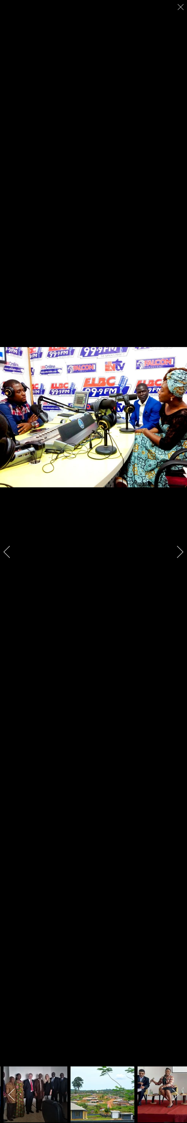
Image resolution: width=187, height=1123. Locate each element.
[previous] (11, 551)
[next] (176, 551)
